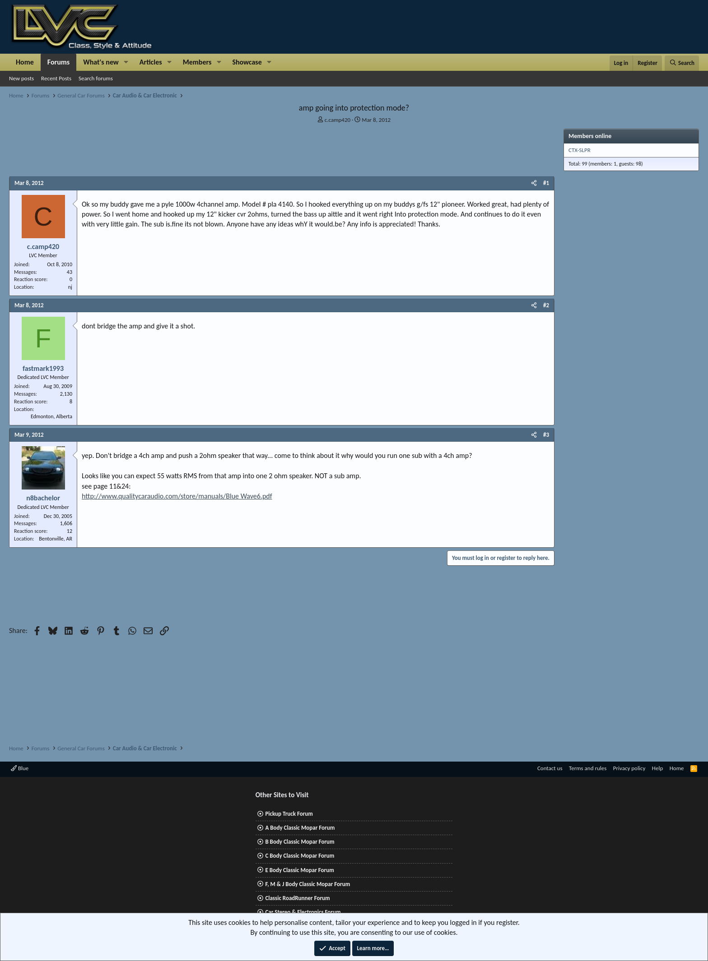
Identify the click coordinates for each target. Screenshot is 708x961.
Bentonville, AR (55, 539)
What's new (101, 62)
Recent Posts (56, 78)
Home (25, 62)
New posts (21, 78)
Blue (19, 768)
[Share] (534, 183)
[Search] (682, 63)
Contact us (550, 768)
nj (70, 287)
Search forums (96, 78)
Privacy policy (629, 768)
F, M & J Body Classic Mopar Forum (307, 884)
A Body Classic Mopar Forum (300, 827)
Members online (589, 136)
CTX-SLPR (579, 150)
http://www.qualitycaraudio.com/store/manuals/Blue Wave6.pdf (177, 496)
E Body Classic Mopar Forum (299, 870)
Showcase (246, 62)
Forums (58, 62)
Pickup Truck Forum (288, 813)
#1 (546, 183)
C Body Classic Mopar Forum (299, 855)
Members (197, 62)
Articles (151, 62)
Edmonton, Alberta (51, 416)
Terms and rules (587, 768)
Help (657, 768)
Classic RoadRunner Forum (297, 898)
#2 (546, 305)
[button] (126, 62)
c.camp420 (337, 119)
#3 (546, 434)
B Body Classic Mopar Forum (299, 841)
